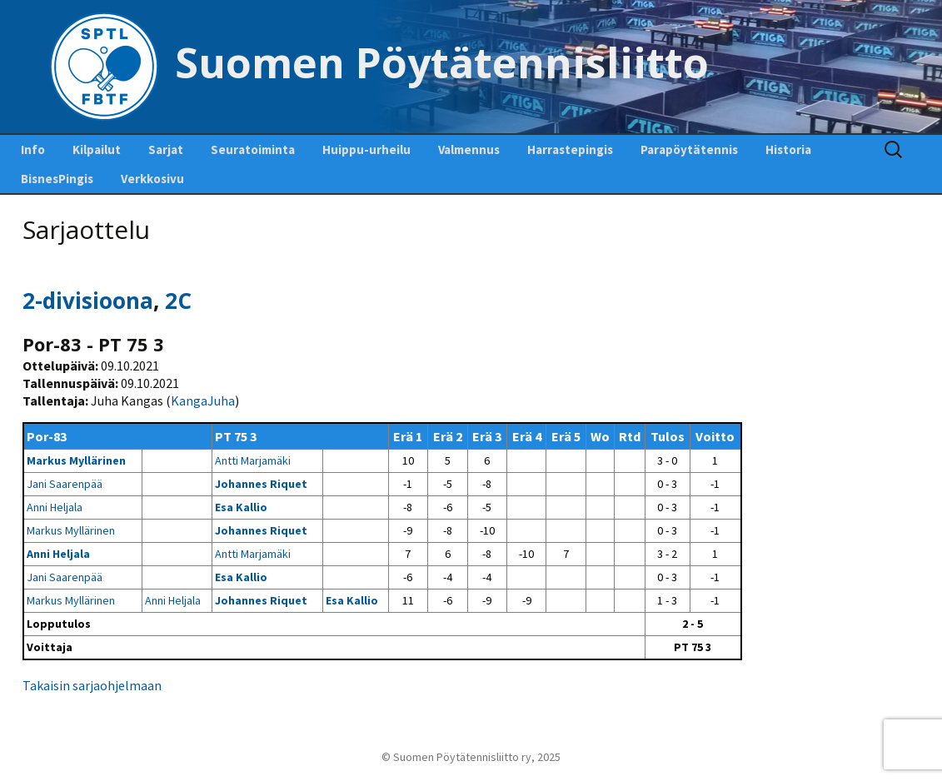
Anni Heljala (54, 507)
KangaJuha (203, 400)
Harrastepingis (570, 149)
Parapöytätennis (689, 149)
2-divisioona (87, 301)
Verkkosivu (152, 179)
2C (178, 301)
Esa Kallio (241, 507)
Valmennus (469, 149)
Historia (788, 149)
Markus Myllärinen (76, 460)
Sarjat (165, 149)
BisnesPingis (57, 179)
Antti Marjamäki (253, 460)
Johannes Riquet (261, 483)
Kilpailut (96, 149)
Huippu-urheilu (366, 149)
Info (33, 149)
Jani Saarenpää (64, 483)
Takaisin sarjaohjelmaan (92, 685)
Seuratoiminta (253, 149)
